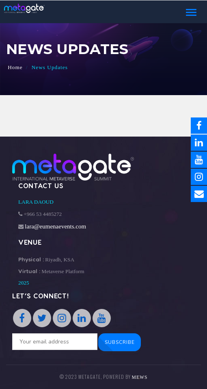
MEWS (140, 377)
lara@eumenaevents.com (55, 226)
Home (15, 67)
